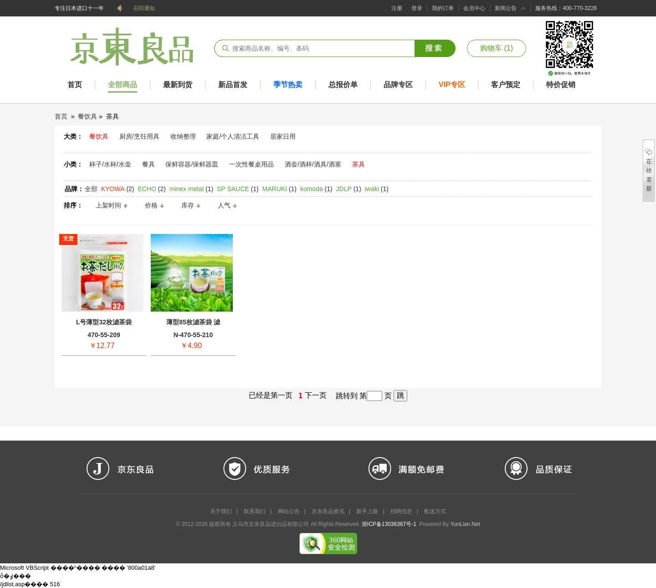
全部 (91, 189)
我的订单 (443, 8)
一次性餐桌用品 (251, 164)
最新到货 (177, 84)
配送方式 (435, 511)
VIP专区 (452, 84)
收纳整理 (183, 136)
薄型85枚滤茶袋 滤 (193, 322)
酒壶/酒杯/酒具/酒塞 (313, 164)
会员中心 (474, 8)
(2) (117, 189)
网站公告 (289, 511)
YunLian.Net (465, 524)
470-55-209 (103, 334)
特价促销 (560, 84)
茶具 (358, 164)
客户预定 (505, 84)
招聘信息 (401, 511)
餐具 (148, 164)
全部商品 (122, 84)
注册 (396, 8)
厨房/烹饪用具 (139, 136)
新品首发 (232, 84)
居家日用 (283, 136)
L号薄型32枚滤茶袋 (104, 322)
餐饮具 (87, 116)
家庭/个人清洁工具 (232, 136)
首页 (74, 84)
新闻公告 (506, 8)
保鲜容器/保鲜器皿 (191, 164)
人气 (224, 205)
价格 (151, 205)
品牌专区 (398, 84)
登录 (416, 8)
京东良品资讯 (328, 511)
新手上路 (367, 511)
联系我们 (255, 511)
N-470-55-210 (193, 334)
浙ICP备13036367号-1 (389, 524)
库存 (187, 205)
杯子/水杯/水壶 (110, 164)
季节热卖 (287, 84)
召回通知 (144, 8)
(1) (191, 189)
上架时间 (108, 205)
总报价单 (343, 84)
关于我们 (221, 511)
